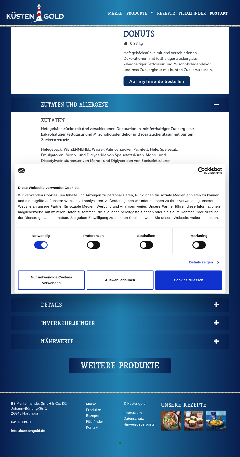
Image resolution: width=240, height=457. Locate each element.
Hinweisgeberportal (139, 424)
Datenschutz (134, 418)
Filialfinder (192, 13)
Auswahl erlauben (120, 280)
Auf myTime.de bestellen (156, 81)
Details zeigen (201, 262)
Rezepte (166, 13)
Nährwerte (130, 341)
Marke (115, 13)
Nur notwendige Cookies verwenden (51, 280)
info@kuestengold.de (28, 431)
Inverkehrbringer (130, 323)
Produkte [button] (137, 13)
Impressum (133, 413)
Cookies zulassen (188, 280)
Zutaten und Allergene (130, 105)
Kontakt (219, 13)
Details (130, 305)
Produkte (93, 410)
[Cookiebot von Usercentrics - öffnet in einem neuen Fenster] (201, 170)
